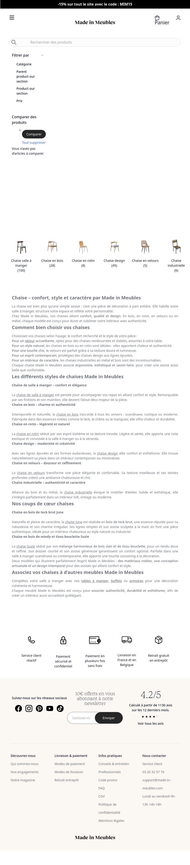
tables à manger (94, 581)
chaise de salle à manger (35, 395)
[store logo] (95, 22)
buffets (116, 581)
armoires (136, 581)
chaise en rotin (27, 434)
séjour (30, 341)
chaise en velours (31, 473)
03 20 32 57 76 (153, 772)
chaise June (73, 522)
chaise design (107, 453)
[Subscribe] (109, 718)
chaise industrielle (78, 492)
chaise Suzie (25, 546)
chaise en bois (67, 414)
